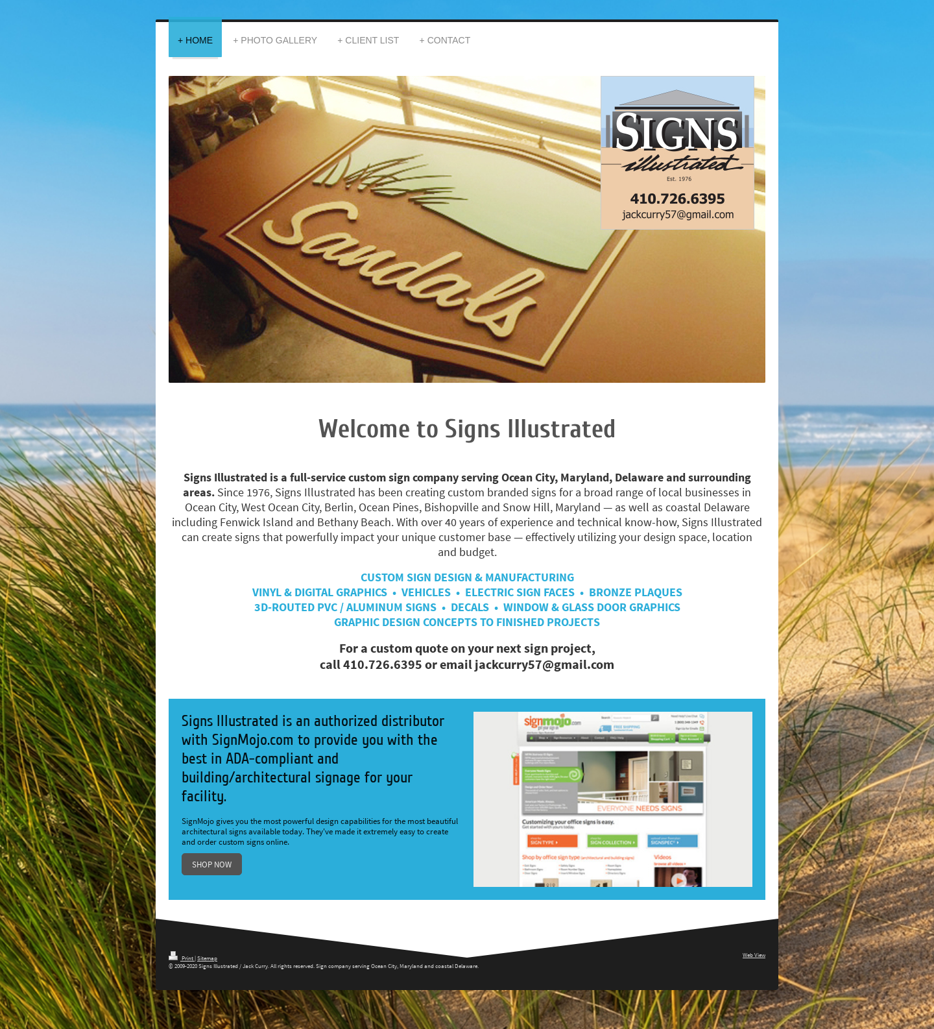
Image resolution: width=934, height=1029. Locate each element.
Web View (754, 954)
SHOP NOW (212, 864)
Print (182, 958)
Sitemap (207, 958)
